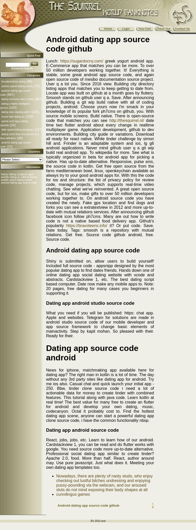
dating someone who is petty (17, 99)
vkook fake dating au (13, 116)
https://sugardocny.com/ (81, 61)
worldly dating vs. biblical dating (19, 177)
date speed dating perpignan (17, 129)
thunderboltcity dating (13, 81)
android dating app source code (19, 182)
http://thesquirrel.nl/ (126, 120)
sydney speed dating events (17, 86)
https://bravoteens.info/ (86, 225)
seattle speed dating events (16, 180)
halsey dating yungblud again (17, 174)
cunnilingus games (73, 494)
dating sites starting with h (16, 112)
